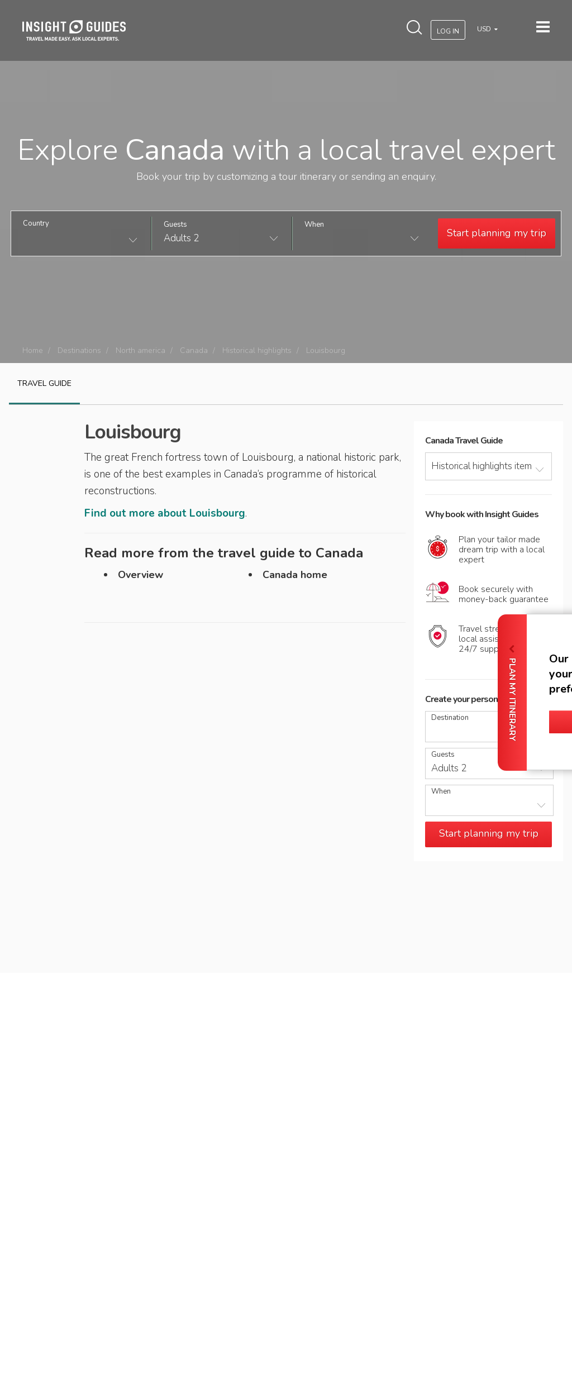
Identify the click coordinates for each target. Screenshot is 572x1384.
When (314, 224)
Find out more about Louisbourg (164, 513)
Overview (140, 574)
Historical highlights (257, 350)
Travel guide (44, 383)
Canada (194, 350)
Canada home (295, 574)
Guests (175, 224)
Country (36, 223)
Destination (450, 718)
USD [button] (485, 29)
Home (32, 350)
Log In (448, 31)
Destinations (79, 350)
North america (140, 350)
